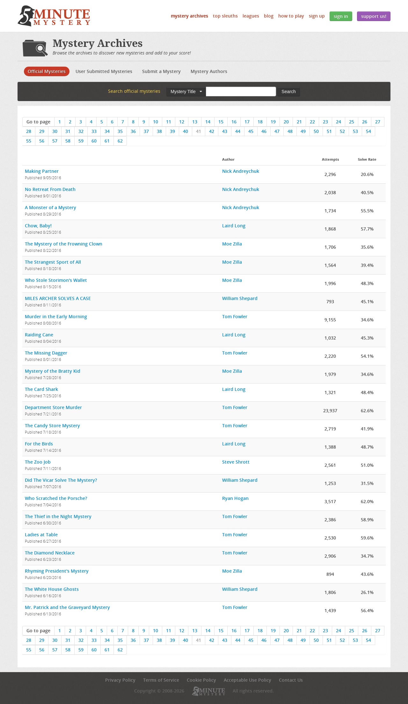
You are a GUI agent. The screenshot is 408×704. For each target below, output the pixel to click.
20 (286, 122)
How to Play (291, 16)
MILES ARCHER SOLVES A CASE (58, 298)
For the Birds (39, 444)
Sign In (341, 16)
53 (355, 131)
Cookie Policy (201, 680)
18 (260, 122)
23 (325, 122)
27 (377, 122)
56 (41, 141)
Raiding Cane (39, 335)
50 (316, 131)
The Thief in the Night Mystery (58, 516)
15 (220, 122)
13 (194, 122)
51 (329, 131)
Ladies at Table (41, 535)
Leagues (251, 16)
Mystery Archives (189, 16)
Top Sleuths (225, 16)
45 (250, 131)
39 (172, 131)
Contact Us (291, 680)
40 (185, 131)
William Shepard (240, 298)
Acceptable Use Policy (247, 680)
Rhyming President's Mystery (57, 571)
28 (28, 131)
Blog (268, 16)
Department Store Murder (53, 407)
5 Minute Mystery (54, 16)
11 (168, 122)
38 (159, 131)
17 (247, 122)
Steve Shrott (236, 462)
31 (67, 131)
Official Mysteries (47, 71)
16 (234, 122)
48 (290, 131)
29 (41, 131)
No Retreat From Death (50, 189)
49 (303, 131)
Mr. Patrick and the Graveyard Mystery (67, 607)
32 (81, 131)
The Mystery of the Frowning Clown (63, 244)
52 (342, 131)
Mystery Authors (209, 71)
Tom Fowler (234, 316)
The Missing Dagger (46, 353)
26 (364, 122)
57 (54, 141)
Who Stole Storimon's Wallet (56, 280)
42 (211, 131)
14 (207, 122)
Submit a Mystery (161, 71)
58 (67, 141)
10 (155, 122)
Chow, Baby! (38, 226)
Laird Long (233, 226)
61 (107, 141)
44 (237, 131)
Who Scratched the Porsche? (56, 498)
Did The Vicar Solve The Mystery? (61, 480)
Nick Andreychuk (240, 171)
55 (28, 141)
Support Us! (373, 16)
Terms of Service (161, 680)
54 (368, 131)
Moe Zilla (232, 244)
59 (81, 141)
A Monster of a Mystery (50, 207)
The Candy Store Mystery (52, 425)
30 (54, 131)
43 (224, 131)
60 (94, 141)
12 (181, 122)
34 (107, 131)
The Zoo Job (38, 462)
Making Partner (42, 171)
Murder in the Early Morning (56, 316)
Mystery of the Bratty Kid (52, 371)
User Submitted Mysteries (104, 71)
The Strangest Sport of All (53, 262)
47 (277, 131)
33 (94, 131)
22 (312, 122)
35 (120, 131)
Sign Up (317, 16)
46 (263, 131)
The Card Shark (41, 389)
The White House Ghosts (52, 589)
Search (288, 91)
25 (351, 122)
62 (120, 141)
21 (299, 122)
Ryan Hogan (235, 498)
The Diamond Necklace (50, 553)
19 (273, 122)
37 (146, 131)
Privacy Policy (120, 680)
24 (338, 122)
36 (133, 131)
